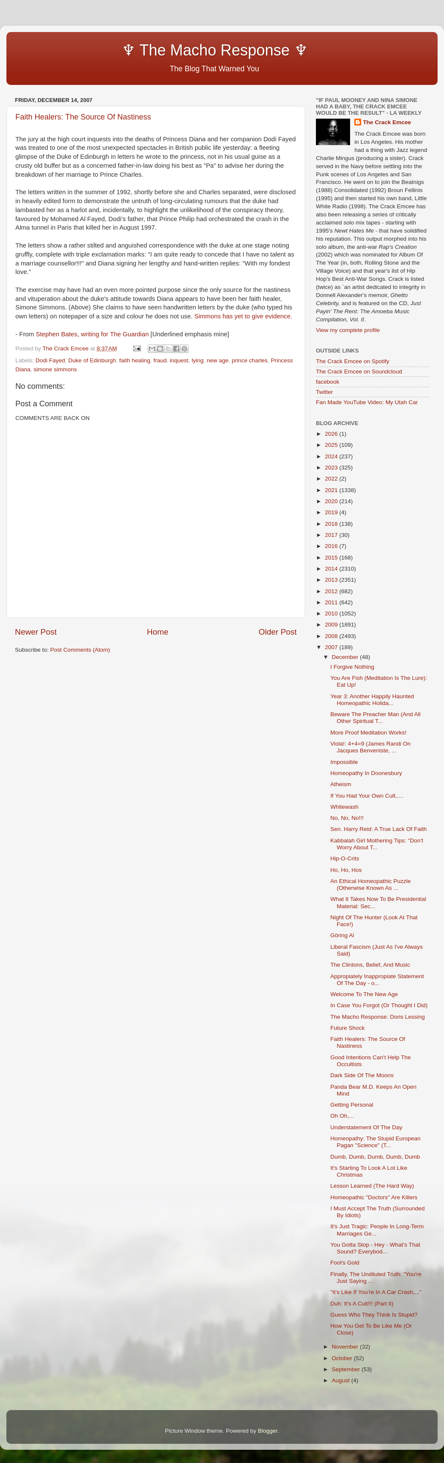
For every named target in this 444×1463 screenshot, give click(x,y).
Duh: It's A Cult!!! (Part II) (362, 1303)
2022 (332, 478)
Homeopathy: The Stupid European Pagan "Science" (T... (375, 1141)
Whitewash (344, 807)
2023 (332, 467)
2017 (332, 535)
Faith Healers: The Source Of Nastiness (83, 117)
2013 (332, 580)
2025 (332, 445)
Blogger (268, 1431)
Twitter (324, 392)
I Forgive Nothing (352, 667)
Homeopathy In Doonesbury (366, 773)
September (347, 1369)
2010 (332, 613)
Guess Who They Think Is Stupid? (374, 1314)
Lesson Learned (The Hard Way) (372, 1186)
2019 (332, 512)
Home (157, 631)
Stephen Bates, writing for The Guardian (92, 334)
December (346, 657)
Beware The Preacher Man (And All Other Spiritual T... (375, 717)
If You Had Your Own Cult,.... (366, 796)
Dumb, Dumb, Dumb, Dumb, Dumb (375, 1157)
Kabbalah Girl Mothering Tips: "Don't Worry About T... (376, 844)
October (343, 1358)
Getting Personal (352, 1105)
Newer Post (36, 631)
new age (217, 360)
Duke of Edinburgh (92, 360)
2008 (332, 636)
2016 (332, 546)
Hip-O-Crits (344, 858)
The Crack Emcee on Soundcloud (359, 371)
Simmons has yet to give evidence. (243, 316)
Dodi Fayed (50, 360)
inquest (179, 360)
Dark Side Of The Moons (362, 1075)
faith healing (134, 360)
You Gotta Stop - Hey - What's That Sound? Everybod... (375, 1248)
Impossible (344, 762)
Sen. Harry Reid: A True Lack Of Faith (378, 829)
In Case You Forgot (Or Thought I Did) (379, 1005)
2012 (332, 591)
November (346, 1347)
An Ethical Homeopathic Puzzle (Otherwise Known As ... (370, 884)
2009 (332, 624)
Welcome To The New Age (364, 994)
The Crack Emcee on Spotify (352, 361)
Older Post (278, 631)
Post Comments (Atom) (80, 650)
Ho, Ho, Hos (346, 870)
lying (198, 360)
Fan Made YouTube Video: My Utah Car (367, 402)
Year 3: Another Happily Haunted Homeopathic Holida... (372, 699)
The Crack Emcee (387, 122)
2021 (332, 490)
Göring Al (342, 935)
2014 (332, 568)
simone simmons (55, 369)
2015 (332, 557)
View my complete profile (348, 330)
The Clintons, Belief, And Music (370, 965)
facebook (327, 382)
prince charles (250, 360)
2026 (332, 434)
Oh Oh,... (342, 1116)
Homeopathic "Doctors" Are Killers (374, 1197)
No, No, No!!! (347, 818)
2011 (332, 602)
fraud (160, 360)
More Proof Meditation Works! (368, 732)
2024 (332, 456)
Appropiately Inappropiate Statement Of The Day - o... (377, 979)
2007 (332, 647)
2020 (332, 501)
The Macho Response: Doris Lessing (377, 1017)
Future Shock (347, 1028)
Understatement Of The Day (366, 1127)
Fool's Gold (344, 1262)
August (341, 1380)
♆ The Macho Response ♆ (163, 50)
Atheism (340, 784)
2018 (332, 524)
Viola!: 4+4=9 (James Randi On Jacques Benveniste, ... (370, 747)
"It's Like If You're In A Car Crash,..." (376, 1292)
